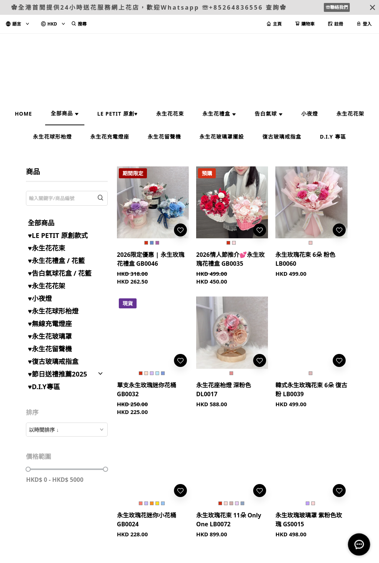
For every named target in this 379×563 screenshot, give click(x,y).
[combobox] (66, 430)
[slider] (28, 469)
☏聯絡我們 (337, 7)
